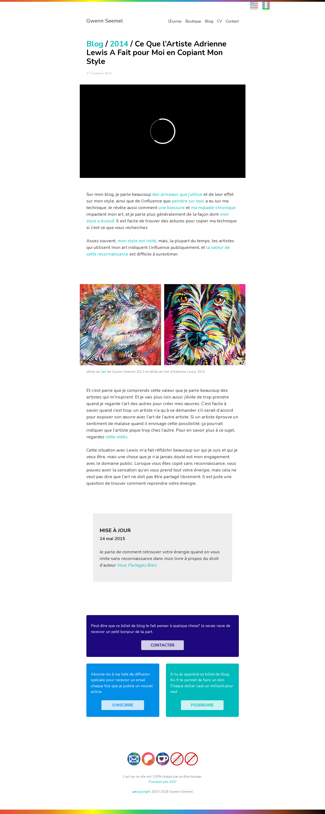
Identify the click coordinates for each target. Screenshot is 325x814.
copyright (141, 791)
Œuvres (175, 21)
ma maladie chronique (213, 208)
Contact (232, 21)
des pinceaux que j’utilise (177, 194)
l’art (103, 371)
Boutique (193, 21)
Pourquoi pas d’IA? (163, 781)
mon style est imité (137, 241)
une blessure (171, 208)
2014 (119, 44)
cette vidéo (116, 437)
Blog (209, 21)
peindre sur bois (188, 201)
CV (219, 21)
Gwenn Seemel (104, 20)
